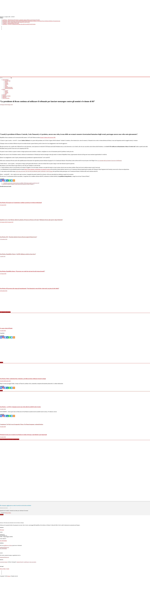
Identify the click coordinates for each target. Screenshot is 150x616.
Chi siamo (2, 529)
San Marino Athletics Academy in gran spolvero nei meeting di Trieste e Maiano (18, 184)
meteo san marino (32, 562)
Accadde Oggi (7, 80)
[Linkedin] (7, 180)
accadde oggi (26, 562)
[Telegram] (11, 180)
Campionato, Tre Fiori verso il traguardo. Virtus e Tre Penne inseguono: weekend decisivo (21, 424)
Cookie (7, 568)
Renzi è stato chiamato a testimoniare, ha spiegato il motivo (37, 169)
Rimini (3, 89)
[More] (14, 180)
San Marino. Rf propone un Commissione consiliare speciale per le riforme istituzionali (21, 202)
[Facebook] (1, 180)
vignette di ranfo (20, 562)
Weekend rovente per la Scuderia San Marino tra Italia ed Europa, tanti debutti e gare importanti (23, 434)
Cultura (6, 86)
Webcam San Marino (9, 88)
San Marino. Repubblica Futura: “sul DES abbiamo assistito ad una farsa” (18, 254)
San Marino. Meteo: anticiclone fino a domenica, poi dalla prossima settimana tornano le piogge (23, 378)
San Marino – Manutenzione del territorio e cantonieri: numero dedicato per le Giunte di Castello (21, 19)
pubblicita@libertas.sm (4, 547)
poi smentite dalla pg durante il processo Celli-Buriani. (110, 160)
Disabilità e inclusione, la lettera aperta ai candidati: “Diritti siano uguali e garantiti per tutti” (20, 183)
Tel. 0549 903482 (3, 540)
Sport (6, 85)
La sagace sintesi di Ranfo (6, 328)
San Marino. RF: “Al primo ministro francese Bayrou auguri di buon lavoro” (18, 237)
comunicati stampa (3, 562)
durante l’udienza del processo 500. (48, 137)
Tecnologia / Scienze (6, 95)
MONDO (4, 94)
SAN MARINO (5, 79)
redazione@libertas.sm (4, 557)
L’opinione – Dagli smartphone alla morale (10, 23)
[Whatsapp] (9, 180)
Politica (6, 81)
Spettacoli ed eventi (8, 87)
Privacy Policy (8, 512)
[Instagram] (3, 180)
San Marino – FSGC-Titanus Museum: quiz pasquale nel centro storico (16, 22)
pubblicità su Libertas (8, 545)
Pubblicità (4, 96)
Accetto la (2, 512)
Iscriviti (1, 514)
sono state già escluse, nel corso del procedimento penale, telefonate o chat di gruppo (34, 171)
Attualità (6, 84)
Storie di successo (5, 98)
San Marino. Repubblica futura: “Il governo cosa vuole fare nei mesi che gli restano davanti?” (22, 271)
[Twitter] (5, 180)
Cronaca (6, 82)
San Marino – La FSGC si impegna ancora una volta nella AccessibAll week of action (18, 24)
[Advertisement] (30, 302)
